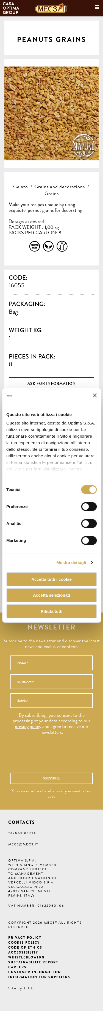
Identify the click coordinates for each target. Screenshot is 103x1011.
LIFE (29, 988)
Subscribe (51, 778)
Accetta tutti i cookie (51, 579)
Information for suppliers (39, 977)
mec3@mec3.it (23, 844)
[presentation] (45, 756)
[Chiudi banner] (95, 395)
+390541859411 (22, 832)
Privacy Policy (24, 937)
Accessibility (23, 952)
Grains (51, 193)
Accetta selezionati (51, 595)
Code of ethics (25, 947)
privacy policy (28, 726)
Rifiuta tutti (51, 611)
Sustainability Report (33, 962)
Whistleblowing (26, 957)
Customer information (34, 972)
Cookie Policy (24, 942)
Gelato (20, 186)
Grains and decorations (59, 186)
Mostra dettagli (71, 562)
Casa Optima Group (11, 8)
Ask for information (51, 383)
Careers (17, 967)
